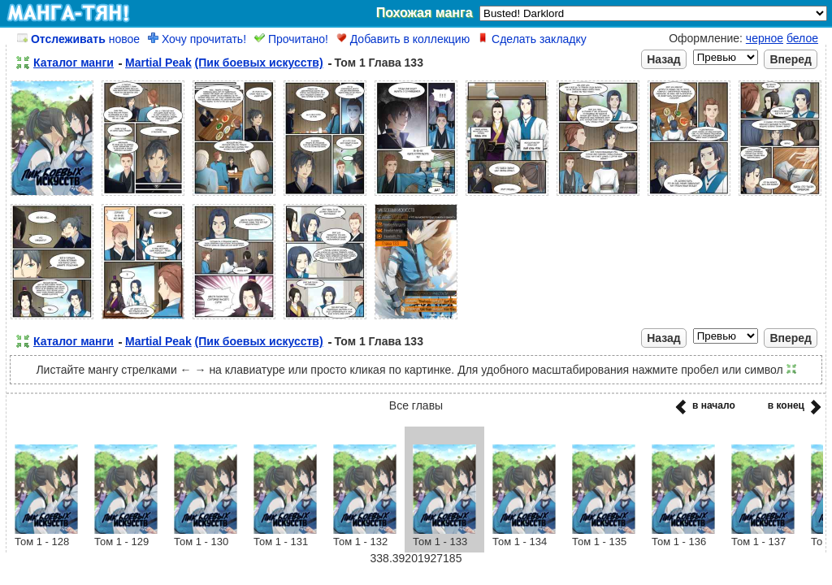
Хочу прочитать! (197, 39)
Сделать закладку (532, 39)
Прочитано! (291, 39)
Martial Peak (158, 62)
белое (802, 38)
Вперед (790, 59)
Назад (664, 59)
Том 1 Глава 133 (379, 62)
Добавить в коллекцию (403, 39)
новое (78, 39)
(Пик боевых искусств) (259, 62)
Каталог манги (73, 62)
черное (764, 38)
